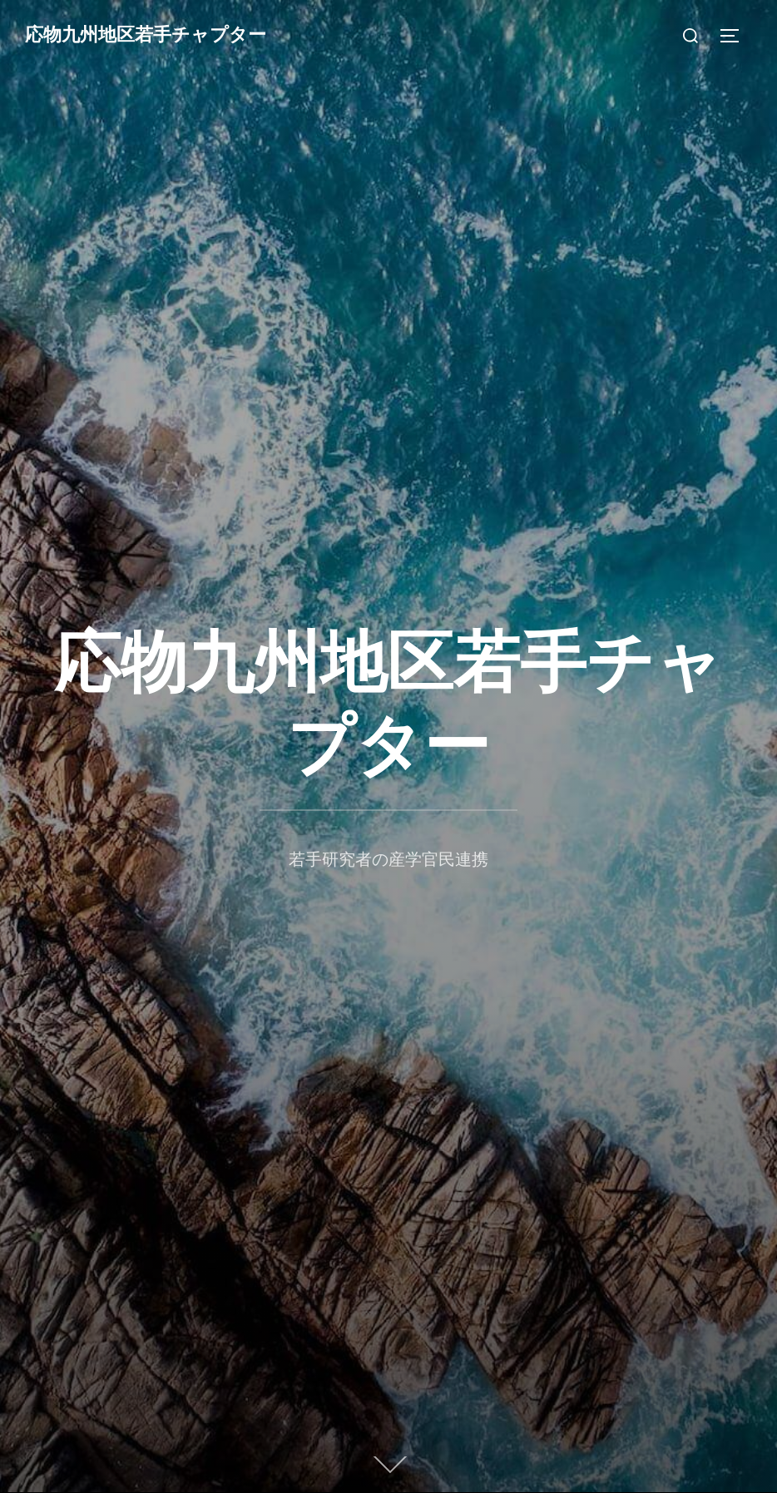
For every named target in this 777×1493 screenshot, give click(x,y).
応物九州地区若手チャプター (145, 35)
